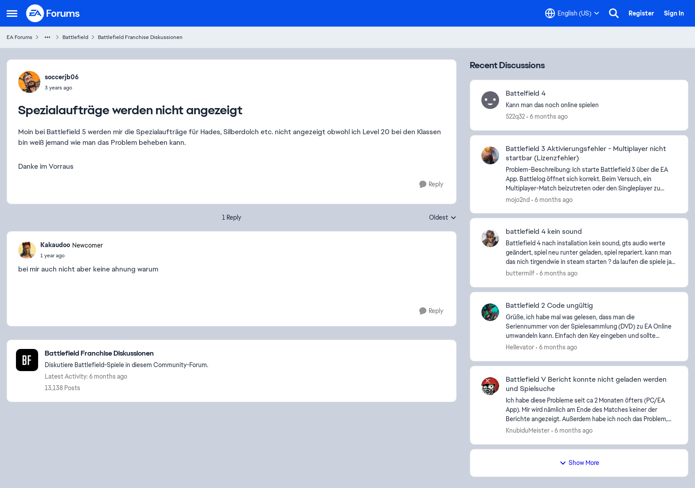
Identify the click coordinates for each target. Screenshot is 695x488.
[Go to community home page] (53, 13)
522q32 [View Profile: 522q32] (515, 116)
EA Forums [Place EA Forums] (19, 37)
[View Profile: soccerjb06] (29, 82)
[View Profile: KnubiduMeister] (490, 386)
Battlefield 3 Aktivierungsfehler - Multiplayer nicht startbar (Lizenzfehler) (586, 153)
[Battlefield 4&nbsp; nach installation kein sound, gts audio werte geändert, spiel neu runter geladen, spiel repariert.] (591, 253)
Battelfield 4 (526, 93)
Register (641, 13)
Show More (579, 463)
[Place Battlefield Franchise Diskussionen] (126, 353)
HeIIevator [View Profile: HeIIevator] (520, 347)
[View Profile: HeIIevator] (490, 312)
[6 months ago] (547, 116)
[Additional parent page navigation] (47, 37)
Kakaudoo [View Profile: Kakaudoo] (55, 245)
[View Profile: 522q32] (490, 100)
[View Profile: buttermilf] (490, 238)
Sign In (674, 13)
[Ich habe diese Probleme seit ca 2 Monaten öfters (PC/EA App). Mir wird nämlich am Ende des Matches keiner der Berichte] (591, 410)
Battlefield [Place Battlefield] (75, 37)
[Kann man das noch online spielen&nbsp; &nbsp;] (591, 105)
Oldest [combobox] (443, 217)
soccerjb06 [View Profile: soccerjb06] (62, 77)
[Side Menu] (12, 13)
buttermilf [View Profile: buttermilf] (520, 273)
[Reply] (431, 184)
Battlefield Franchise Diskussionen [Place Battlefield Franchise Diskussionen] (140, 37)
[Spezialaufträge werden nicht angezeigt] (71, 255)
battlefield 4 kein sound (544, 231)
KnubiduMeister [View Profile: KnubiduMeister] (528, 430)
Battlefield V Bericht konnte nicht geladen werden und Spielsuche (586, 384)
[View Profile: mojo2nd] (490, 155)
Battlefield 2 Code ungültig (549, 305)
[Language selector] (572, 13)
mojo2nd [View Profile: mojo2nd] (518, 199)
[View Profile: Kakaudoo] (27, 250)
